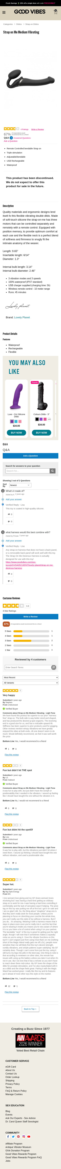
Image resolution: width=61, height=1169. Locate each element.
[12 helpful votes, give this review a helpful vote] (7, 986)
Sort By (5, 485)
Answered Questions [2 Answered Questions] (22, 138)
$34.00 (16, 425)
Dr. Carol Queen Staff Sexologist (21, 1121)
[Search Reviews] (30, 667)
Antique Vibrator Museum (18, 1147)
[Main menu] (4, 12)
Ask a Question (10, 141)
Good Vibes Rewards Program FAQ (23, 1157)
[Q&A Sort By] (20, 485)
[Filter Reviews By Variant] (30, 683)
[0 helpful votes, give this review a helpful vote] (6, 808)
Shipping (9, 1080)
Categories (8, 24)
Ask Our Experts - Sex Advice (20, 1118)
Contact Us (11, 1073)
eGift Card (10, 1066)
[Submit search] (52, 470)
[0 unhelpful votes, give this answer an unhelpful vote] (9, 522)
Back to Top (30, 1009)
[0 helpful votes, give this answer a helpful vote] (9, 514)
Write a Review (37, 129)
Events (8, 1114)
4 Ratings (25, 129)
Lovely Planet (22, 317)
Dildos (19, 24)
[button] (12, 421)
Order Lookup (12, 1077)
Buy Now (16, 432)
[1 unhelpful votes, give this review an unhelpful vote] (15, 986)
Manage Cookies (14, 1094)
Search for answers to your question (23, 466)
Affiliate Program (13, 1143)
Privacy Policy (12, 1083)
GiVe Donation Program (17, 1150)
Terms (8, 1087)
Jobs (7, 1160)
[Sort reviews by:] (30, 678)
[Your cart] (55, 12)
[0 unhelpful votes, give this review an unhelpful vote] (14, 749)
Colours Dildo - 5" (41, 414)
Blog (7, 1111)
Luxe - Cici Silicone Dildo (16, 415)
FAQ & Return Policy (16, 1090)
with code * (30, 3)
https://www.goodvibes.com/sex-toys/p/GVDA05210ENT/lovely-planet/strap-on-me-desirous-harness (29, 565)
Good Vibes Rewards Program (20, 1153)
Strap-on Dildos (32, 24)
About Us (10, 1070)
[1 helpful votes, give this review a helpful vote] (6, 749)
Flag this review (12, 755)
